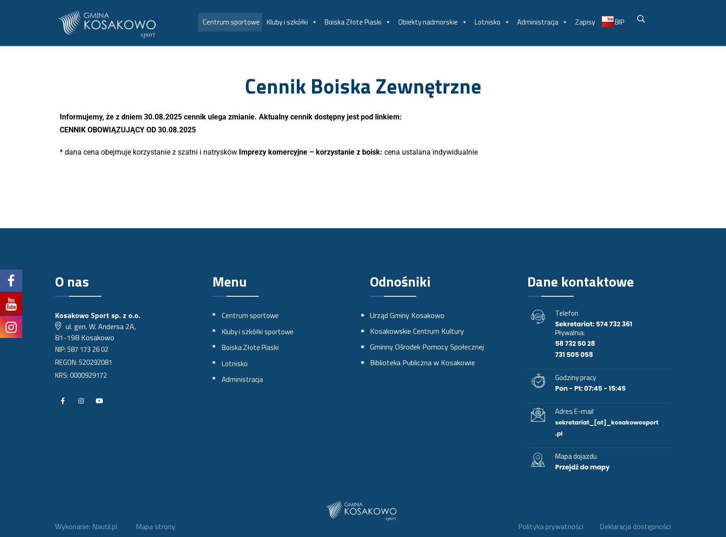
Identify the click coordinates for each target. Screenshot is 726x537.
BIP (613, 23)
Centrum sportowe (231, 22)
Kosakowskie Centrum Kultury (417, 331)
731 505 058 (574, 354)
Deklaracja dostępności (635, 526)
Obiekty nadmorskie (433, 22)
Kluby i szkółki (292, 22)
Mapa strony (155, 526)
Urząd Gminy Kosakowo (407, 315)
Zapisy (585, 22)
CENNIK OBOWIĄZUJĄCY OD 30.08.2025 (128, 129)
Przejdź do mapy (582, 467)
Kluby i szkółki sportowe (258, 331)
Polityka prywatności (550, 526)
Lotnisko (492, 22)
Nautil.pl (104, 526)
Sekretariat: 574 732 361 (593, 324)
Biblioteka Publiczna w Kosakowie (422, 362)
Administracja (542, 22)
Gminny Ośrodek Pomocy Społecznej (427, 346)
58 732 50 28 (575, 343)
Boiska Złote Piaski (358, 22)
